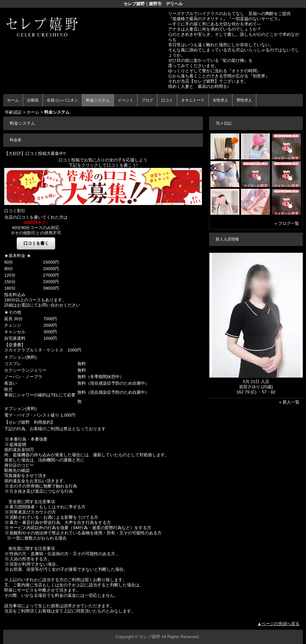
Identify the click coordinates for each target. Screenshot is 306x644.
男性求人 (244, 100)
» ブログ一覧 (286, 223)
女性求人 (220, 100)
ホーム (13, 100)
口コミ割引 (14, 210)
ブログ (147, 100)
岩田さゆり (249, 386)
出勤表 (33, 100)
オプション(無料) (20, 357)
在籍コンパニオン (62, 100)
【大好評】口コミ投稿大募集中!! (35, 153)
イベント (125, 100)
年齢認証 (13, 112)
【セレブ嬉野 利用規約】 (29, 422)
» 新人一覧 (289, 402)
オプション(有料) (20, 408)
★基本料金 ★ (17, 255)
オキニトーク (193, 100)
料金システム (98, 100)
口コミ (167, 100)
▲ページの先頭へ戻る (278, 623)
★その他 (12, 312)
